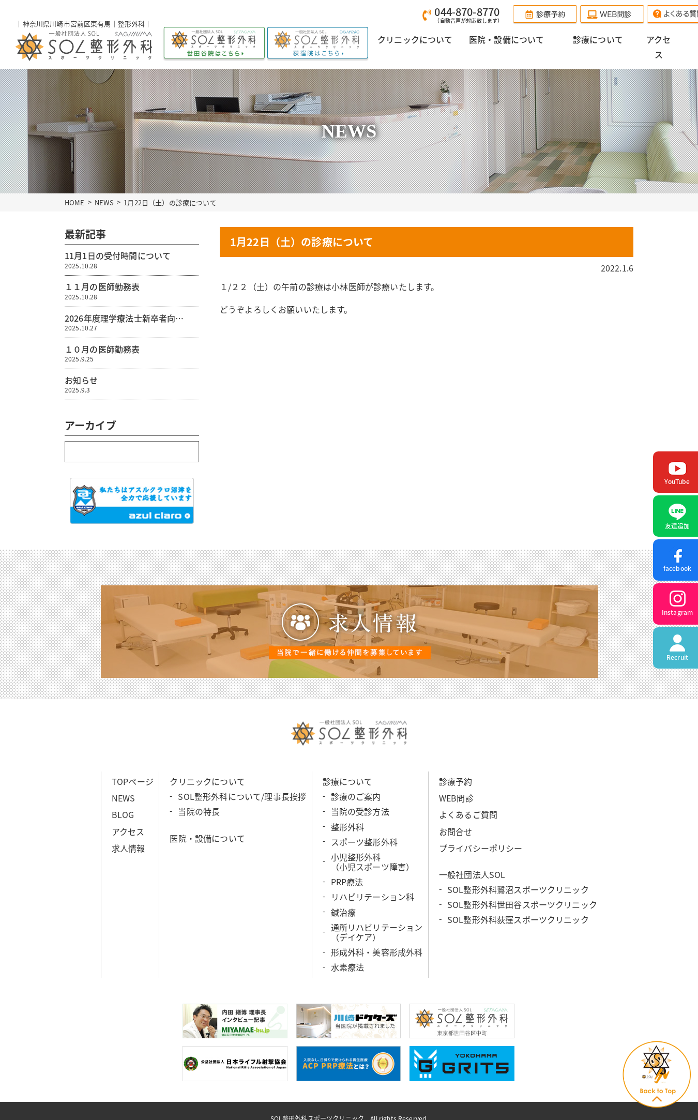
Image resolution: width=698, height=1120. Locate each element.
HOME (75, 202)
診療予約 (456, 781)
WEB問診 (456, 798)
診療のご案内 (356, 796)
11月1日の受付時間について (132, 259)
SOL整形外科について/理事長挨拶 (242, 796)
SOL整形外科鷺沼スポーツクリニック (518, 889)
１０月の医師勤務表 (132, 352)
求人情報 (128, 847)
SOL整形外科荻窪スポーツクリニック (518, 919)
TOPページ (133, 781)
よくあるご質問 (468, 814)
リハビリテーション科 (373, 896)
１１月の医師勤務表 (132, 290)
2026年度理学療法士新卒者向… (132, 321)
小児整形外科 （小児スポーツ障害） (373, 862)
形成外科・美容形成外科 (377, 952)
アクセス (128, 831)
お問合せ (456, 831)
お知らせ (132, 384)
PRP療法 (347, 881)
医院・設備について (207, 837)
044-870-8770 (468, 14)
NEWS (104, 202)
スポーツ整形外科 (364, 841)
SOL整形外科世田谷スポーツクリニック (522, 904)
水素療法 (348, 967)
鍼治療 (343, 911)
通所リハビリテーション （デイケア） (377, 932)
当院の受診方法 (360, 811)
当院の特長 (199, 811)
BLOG (123, 814)
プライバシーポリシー (481, 847)
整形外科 (348, 826)
